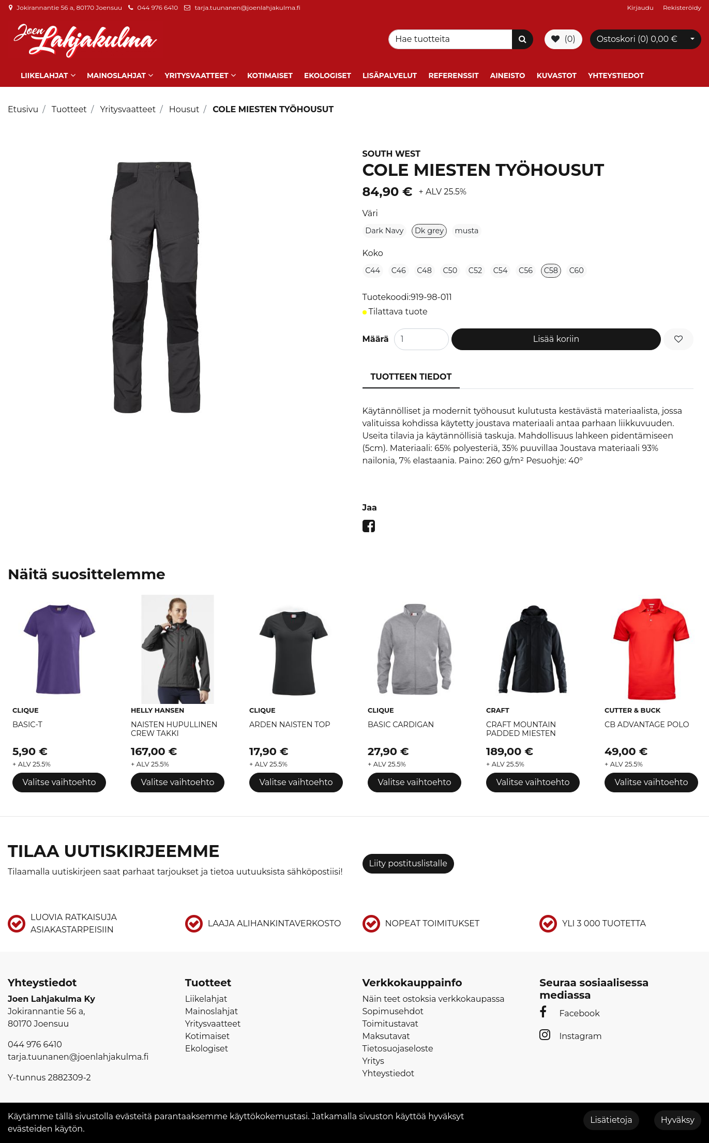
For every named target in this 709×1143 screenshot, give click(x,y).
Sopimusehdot (393, 1009)
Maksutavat (386, 1034)
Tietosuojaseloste (398, 1046)
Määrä (376, 337)
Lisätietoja (611, 1120)
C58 (551, 269)
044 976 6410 (157, 7)
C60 (576, 269)
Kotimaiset (270, 74)
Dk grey (429, 229)
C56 (526, 269)
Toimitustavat (391, 1022)
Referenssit (453, 74)
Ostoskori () (637, 38)
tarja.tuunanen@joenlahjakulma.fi (247, 7)
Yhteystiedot (616, 74)
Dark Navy (384, 229)
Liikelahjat (44, 74)
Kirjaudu (641, 7)
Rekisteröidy (682, 7)
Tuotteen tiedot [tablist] (411, 375)
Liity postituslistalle (408, 862)
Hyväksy (678, 1120)
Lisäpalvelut (390, 74)
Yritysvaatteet (196, 74)
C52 (475, 269)
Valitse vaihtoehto (59, 781)
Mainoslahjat (116, 74)
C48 (424, 269)
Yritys (373, 1059)
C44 (372, 269)
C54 (500, 269)
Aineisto (507, 74)
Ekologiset (327, 74)
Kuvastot (557, 74)
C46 (398, 269)
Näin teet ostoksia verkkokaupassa (434, 997)
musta (467, 229)
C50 (450, 269)
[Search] (452, 39)
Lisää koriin (556, 337)
